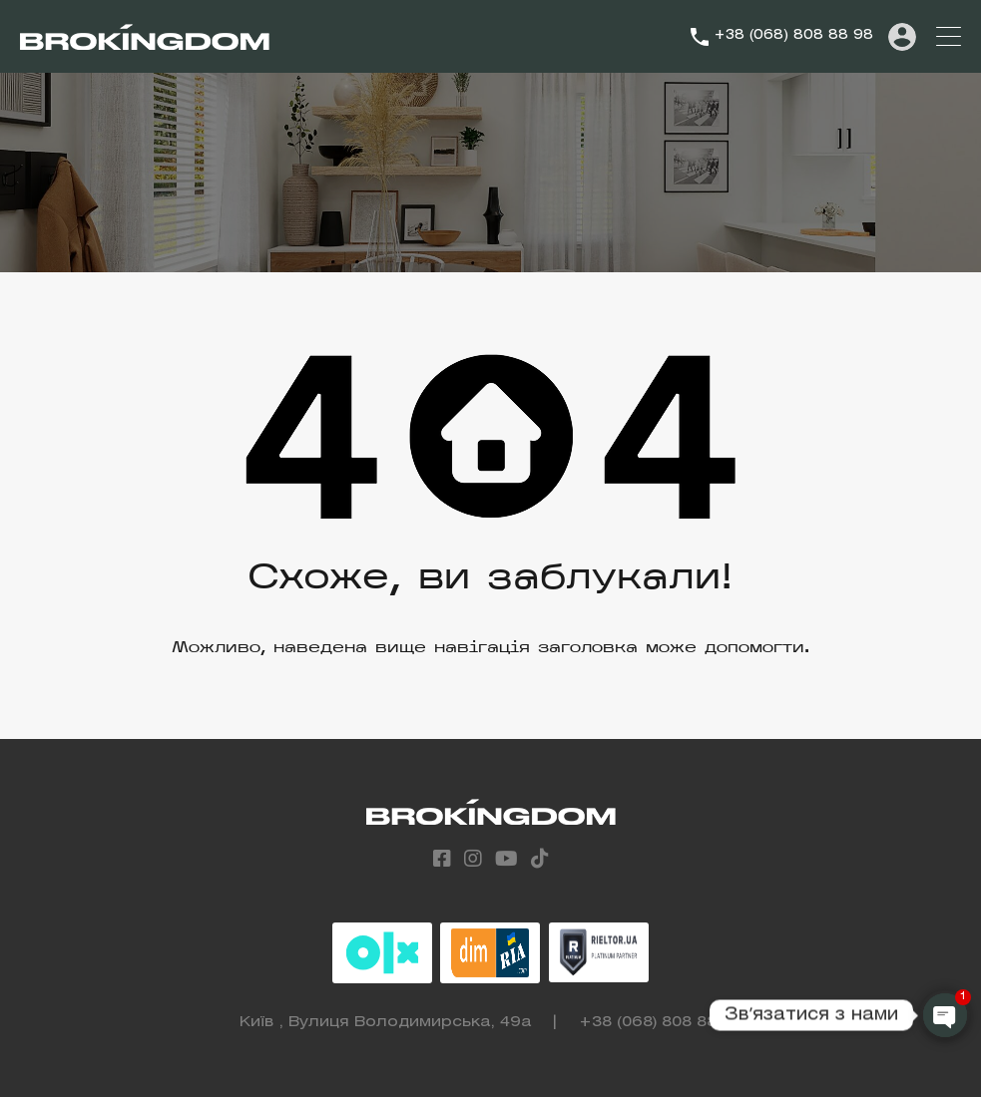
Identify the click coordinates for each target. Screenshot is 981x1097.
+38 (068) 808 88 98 (793, 35)
